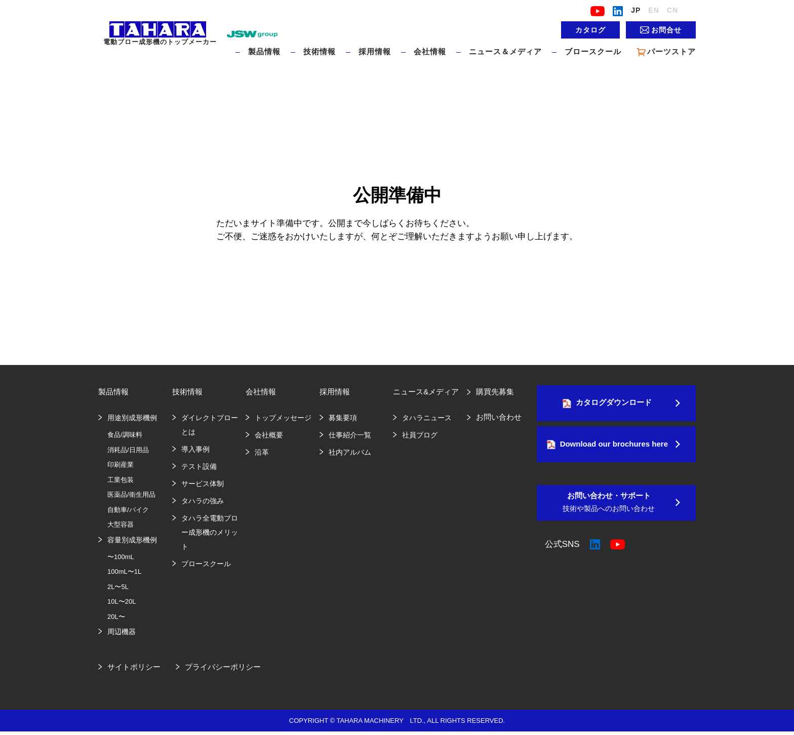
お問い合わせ (499, 417)
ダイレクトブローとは (209, 425)
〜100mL (120, 557)
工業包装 (120, 480)
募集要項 (343, 418)
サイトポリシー (134, 667)
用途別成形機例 (132, 418)
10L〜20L (121, 601)
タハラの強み (202, 501)
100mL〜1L (124, 571)
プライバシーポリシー (223, 667)
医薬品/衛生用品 (131, 494)
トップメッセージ (283, 418)
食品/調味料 (124, 434)
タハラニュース (427, 418)
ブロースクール (593, 51)
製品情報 (264, 51)
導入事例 (195, 449)
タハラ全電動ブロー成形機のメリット (209, 532)
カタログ (590, 30)
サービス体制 (202, 484)
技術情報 (319, 51)
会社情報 (430, 51)
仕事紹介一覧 (350, 435)
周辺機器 (121, 632)
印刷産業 (120, 464)
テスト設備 (199, 466)
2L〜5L (118, 587)
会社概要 (269, 435)
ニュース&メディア (426, 391)
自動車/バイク (128, 509)
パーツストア (666, 51)
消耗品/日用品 (128, 450)
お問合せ (666, 30)
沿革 (262, 452)
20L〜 (116, 616)
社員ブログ (420, 435)
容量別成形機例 (132, 540)
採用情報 (375, 51)
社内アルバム (350, 452)
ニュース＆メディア (505, 51)
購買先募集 (495, 391)
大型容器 (120, 524)
